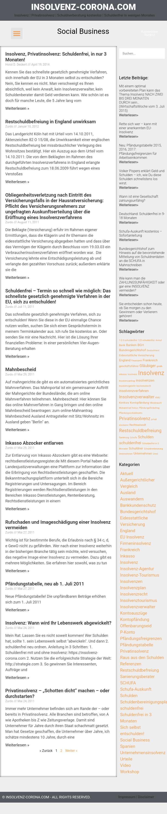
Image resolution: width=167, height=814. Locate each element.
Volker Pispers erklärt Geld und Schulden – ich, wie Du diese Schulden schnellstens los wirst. (141, 177)
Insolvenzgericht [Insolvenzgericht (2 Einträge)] (127, 386)
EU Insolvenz (132, 537)
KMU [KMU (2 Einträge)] (157, 397)
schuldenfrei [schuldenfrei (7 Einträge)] (130, 442)
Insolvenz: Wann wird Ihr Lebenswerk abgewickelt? (58, 623)
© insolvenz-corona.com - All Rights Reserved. (46, 797)
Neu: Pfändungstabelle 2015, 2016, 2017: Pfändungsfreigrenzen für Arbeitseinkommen (140, 151)
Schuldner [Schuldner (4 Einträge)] (136, 448)
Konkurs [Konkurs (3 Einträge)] (124, 402)
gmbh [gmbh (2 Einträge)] (159, 366)
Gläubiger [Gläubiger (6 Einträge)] (147, 365)
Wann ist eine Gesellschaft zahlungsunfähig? (138, 199)
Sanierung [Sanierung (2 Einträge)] (124, 437)
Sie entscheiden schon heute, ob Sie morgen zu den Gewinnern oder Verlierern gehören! (140, 310)
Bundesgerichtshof (138, 511)
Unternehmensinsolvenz (143, 752)
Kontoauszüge (133, 613)
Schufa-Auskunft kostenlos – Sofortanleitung (140, 233)
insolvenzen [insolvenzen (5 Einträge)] (145, 380)
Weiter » (71, 751)
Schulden (129, 695)
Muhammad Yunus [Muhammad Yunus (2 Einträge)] (128, 408)
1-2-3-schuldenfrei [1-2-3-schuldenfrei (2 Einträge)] (128, 340)
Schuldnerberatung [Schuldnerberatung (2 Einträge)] (153, 448)
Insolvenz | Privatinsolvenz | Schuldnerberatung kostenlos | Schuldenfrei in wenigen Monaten (84, 15)
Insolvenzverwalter (137, 606)
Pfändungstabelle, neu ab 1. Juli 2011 (44, 584)
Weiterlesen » (17, 108)
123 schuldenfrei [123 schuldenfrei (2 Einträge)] (146, 340)
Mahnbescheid (20, 369)
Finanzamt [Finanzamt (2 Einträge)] (136, 360)
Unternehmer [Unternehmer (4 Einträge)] (142, 453)
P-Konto (127, 632)
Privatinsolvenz (134, 651)
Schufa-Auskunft (136, 689)
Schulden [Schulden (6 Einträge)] (146, 437)
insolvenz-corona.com (83, 7)
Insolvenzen (131, 581)
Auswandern (132, 499)
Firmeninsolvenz (135, 543)
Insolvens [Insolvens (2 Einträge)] (132, 374)
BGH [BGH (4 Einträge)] (141, 345)
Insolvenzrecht (133, 594)
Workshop (129, 771)
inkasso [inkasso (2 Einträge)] (123, 374)
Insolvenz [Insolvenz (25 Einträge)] (151, 373)
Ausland (127, 492)
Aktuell (126, 473)
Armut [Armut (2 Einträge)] (159, 340)
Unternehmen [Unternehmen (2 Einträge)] (126, 453)
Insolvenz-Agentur (137, 568)
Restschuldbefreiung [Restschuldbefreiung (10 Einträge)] (140, 430)
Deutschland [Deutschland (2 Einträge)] (153, 350)
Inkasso (127, 556)
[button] (16, 33)
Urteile (126, 759)
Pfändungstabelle (136, 644)
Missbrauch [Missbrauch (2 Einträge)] (155, 403)
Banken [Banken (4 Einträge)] (131, 345)
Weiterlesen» (128, 115)
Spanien (127, 746)
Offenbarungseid (136, 625)
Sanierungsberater (137, 676)
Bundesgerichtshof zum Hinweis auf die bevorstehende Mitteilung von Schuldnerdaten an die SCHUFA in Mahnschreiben (141, 257)
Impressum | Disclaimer (136, 797)
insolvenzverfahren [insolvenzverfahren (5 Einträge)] (134, 391)
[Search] (159, 53)
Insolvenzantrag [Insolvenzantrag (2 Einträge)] (127, 381)
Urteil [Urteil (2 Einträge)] (155, 453)
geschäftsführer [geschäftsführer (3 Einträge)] (129, 366)
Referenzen (130, 663)
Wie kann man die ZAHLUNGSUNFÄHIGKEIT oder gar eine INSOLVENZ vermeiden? (142, 284)
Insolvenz (129, 562)
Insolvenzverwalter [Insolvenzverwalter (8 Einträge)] (136, 396)
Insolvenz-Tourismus (139, 575)
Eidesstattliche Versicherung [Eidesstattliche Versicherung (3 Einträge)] (136, 355)
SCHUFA (128, 682)
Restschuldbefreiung (139, 670)
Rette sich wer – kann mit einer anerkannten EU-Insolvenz (138, 128)
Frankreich (130, 549)
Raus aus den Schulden (142, 657)
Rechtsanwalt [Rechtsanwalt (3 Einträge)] (137, 424)
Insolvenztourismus (138, 600)
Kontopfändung (134, 619)
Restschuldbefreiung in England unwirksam (50, 121)
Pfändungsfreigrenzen (141, 638)
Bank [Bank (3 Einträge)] (122, 345)
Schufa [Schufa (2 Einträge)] (133, 437)
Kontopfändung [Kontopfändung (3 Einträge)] (139, 402)
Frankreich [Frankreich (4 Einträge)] (150, 360)
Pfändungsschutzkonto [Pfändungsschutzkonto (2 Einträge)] (130, 413)
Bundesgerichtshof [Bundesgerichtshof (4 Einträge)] (132, 350)
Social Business (135, 740)
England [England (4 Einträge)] (125, 360)
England (127, 530)
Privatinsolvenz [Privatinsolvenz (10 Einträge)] (134, 418)
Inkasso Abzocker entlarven (34, 443)
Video (125, 765)
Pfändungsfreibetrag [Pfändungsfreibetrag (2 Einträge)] (149, 408)
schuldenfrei (131, 708)
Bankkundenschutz (138, 505)
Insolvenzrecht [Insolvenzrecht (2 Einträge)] (143, 386)
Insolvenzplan (133, 587)
